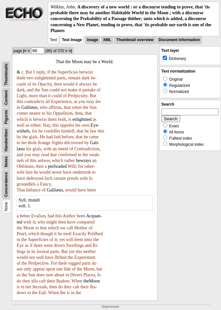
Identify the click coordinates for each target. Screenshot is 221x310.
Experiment (84, 257)
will (69, 239)
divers (59, 245)
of (29, 84)
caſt (42, 281)
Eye (20, 245)
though (46, 233)
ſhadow (62, 281)
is (30, 119)
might (51, 222)
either (35, 125)
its (34, 84)
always (85, 84)
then (58, 84)
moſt (67, 233)
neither (89, 251)
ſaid (57, 136)
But (29, 72)
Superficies (68, 72)
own (85, 125)
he (41, 131)
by (19, 136)
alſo (34, 281)
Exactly (80, 233)
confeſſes (52, 131)
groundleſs (26, 184)
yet (62, 239)
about (59, 274)
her (28, 286)
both (62, 119)
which (22, 119)
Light (22, 95)
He (42, 136)
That (21, 190)
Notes (6, 161)
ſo (91, 178)
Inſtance (33, 190)
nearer (35, 113)
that (67, 107)
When (77, 281)
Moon (28, 227)
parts (61, 77)
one (59, 269)
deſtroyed (34, 178)
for (34, 131)
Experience (61, 101)
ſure (29, 172)
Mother (80, 227)
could (55, 89)
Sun (45, 89)
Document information (179, 40)
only (28, 269)
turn (49, 274)
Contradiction (86, 148)
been (91, 190)
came (94, 136)
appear (39, 269)
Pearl (21, 233)
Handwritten (6, 140)
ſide (67, 269)
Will (72, 166)
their (51, 281)
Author (69, 215)
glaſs (33, 136)
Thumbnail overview (134, 40)
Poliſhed (95, 233)
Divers (76, 274)
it (76, 84)
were (48, 245)
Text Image (72, 40)
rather (69, 160)
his (49, 113)
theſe (21, 77)
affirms (55, 107)
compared (85, 222)
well (21, 125)
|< (25, 51)
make (72, 89)
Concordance (6, 184)
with (47, 148)
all (47, 101)
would (68, 84)
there (38, 245)
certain (59, 178)
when (77, 107)
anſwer (44, 160)
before (67, 136)
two (30, 77)
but (99, 269)
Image (92, 40)
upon (50, 269)
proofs (73, 178)
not (64, 89)
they (26, 281)
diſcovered (73, 142)
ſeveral (43, 251)
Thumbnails (6, 74)
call (70, 227)
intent (63, 148)
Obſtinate (25, 166)
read (45, 154)
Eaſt (42, 292)
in (18, 107)
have (67, 172)
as (76, 101)
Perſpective (38, 263)
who (44, 107)
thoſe (32, 142)
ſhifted (61, 257)
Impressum (110, 306)
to (43, 113)
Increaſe (39, 286)
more (33, 95)
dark (86, 77)
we (62, 227)
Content (6, 97)
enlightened (45, 77)
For (54, 263)
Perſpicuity (78, 95)
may (90, 101)
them (52, 119)
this (20, 101)
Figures (6, 117)
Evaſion (38, 215)
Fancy (45, 184)
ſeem (78, 239)
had (49, 136)
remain (74, 77)
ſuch (48, 178)
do (94, 263)
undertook (81, 172)
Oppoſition (62, 113)
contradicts (34, 101)
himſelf (67, 131)
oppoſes (67, 125)
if (48, 72)
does (41, 274)
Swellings (75, 245)
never (57, 172)
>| (70, 51)
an (54, 148)
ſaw (93, 131)
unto (88, 239)
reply (40, 72)
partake (88, 89)
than (43, 95)
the (54, 72)
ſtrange (44, 142)
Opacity (44, 84)
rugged (74, 263)
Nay (46, 125)
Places (89, 274)
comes (22, 113)
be (95, 84)
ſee (98, 101)
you (82, 101)
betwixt (86, 72)
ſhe (63, 292)
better (25, 215)
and (30, 89)
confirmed (67, 154)
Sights (57, 142)
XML (107, 40)
